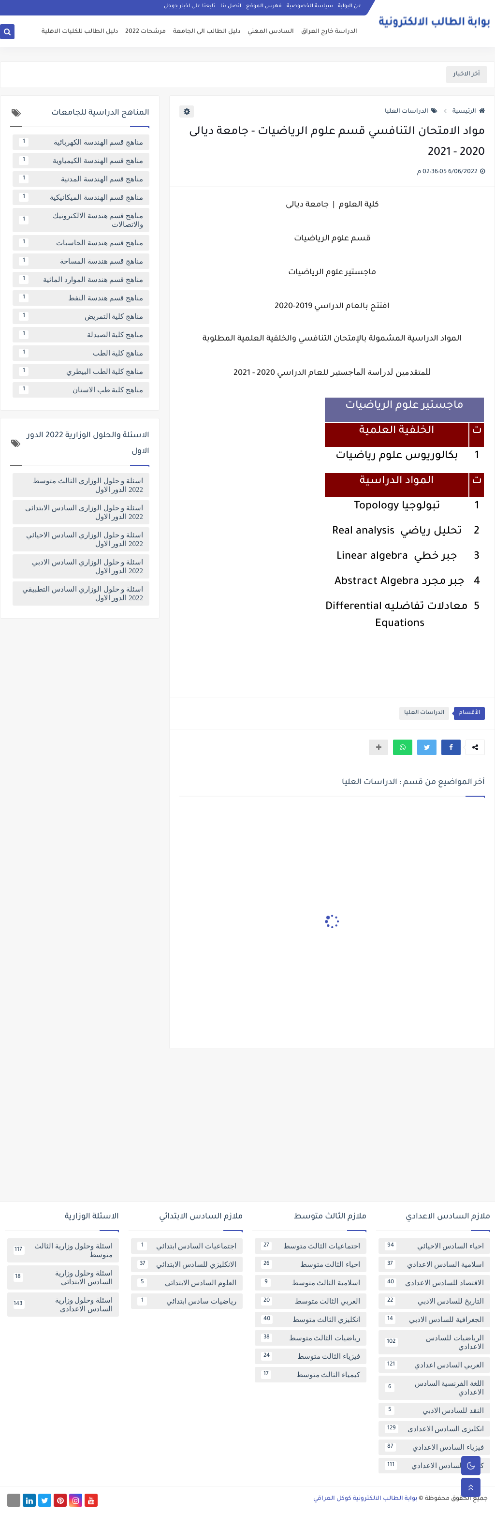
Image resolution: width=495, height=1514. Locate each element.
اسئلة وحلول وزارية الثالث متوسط (63, 1250)
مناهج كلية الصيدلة (81, 334)
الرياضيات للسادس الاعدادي (434, 1342)
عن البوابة (350, 8)
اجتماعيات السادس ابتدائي (186, 1246)
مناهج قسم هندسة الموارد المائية (81, 279)
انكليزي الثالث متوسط (310, 1319)
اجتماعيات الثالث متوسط (310, 1246)
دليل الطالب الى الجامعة (206, 32)
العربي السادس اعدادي (434, 1365)
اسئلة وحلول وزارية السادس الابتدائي (63, 1277)
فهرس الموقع (264, 8)
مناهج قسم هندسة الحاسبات (81, 242)
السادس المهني (271, 32)
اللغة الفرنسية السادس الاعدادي (434, 1388)
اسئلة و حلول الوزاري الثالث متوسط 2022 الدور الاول (88, 485)
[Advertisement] (247, 1129)
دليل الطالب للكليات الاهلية (80, 32)
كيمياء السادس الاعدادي (434, 1465)
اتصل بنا (230, 8)
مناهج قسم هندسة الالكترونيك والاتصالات (81, 220)
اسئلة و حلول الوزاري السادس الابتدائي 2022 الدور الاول (84, 512)
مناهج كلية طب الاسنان (81, 390)
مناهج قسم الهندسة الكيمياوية (81, 160)
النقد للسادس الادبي (434, 1410)
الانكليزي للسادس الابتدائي (186, 1264)
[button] (451, 747)
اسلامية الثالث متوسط (310, 1282)
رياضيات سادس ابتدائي (186, 1301)
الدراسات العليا (411, 111)
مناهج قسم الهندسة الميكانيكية (81, 197)
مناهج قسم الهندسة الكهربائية (81, 142)
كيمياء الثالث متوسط (310, 1374)
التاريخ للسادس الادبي (434, 1301)
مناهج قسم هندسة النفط (81, 298)
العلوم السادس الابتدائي (186, 1282)
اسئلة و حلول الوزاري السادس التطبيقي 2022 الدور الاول (82, 593)
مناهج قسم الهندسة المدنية (81, 179)
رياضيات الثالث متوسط (310, 1338)
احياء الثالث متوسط (310, 1264)
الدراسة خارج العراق (329, 32)
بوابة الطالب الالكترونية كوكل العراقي (365, 1499)
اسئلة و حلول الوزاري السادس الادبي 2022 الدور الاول (87, 566)
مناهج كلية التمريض (81, 316)
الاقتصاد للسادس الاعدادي (434, 1282)
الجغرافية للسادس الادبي (434, 1319)
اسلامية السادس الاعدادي (434, 1264)
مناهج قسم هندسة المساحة (81, 261)
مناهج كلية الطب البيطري (81, 371)
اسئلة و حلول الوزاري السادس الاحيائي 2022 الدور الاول (84, 539)
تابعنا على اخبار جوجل (190, 8)
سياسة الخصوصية (310, 8)
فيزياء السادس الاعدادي (434, 1447)
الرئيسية (468, 111)
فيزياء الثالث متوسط (310, 1356)
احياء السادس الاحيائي (434, 1246)
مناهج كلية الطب (81, 353)
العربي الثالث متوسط (310, 1301)
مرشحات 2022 (145, 32)
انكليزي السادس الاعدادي (434, 1429)
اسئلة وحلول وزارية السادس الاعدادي (63, 1304)
